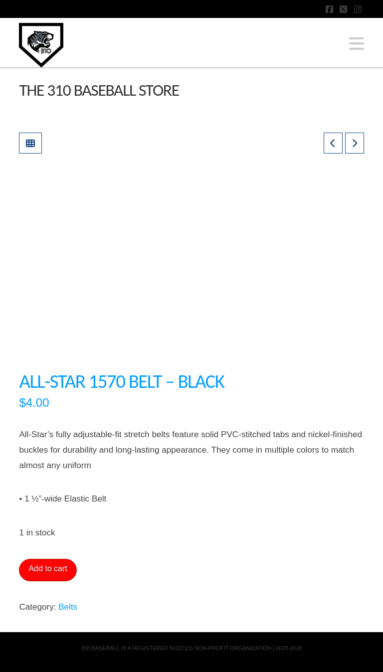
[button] (356, 43)
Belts (67, 607)
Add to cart (47, 568)
